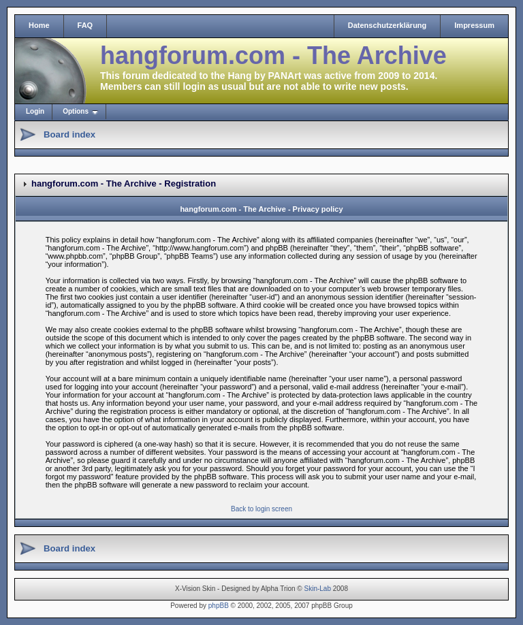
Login (35, 111)
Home (39, 25)
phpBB (218, 605)
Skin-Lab (317, 588)
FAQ (85, 25)
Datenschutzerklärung (387, 25)
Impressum (474, 25)
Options (76, 111)
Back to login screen (261, 509)
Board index (69, 134)
